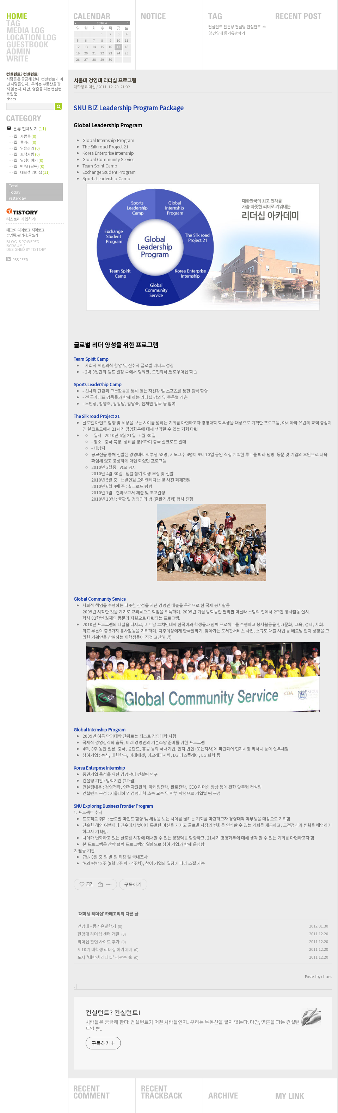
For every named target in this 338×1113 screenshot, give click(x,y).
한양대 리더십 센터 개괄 (98, 934)
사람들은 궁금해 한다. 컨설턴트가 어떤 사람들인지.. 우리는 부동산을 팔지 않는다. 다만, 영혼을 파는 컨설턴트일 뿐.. (193, 1025)
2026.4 (102, 23)
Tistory (38, 249)
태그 (9, 229)
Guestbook (31, 44)
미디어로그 (22, 229)
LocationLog (31, 37)
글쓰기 (33, 235)
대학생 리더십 (85, 86)
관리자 (22, 235)
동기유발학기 (234, 33)
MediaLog (31, 30)
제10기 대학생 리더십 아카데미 (105, 949)
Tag (31, 23)
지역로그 (37, 229)
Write (31, 59)
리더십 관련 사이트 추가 (98, 941)
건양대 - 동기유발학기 (97, 926)
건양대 (218, 33)
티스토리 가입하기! (21, 219)
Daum (17, 245)
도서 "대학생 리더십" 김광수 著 (105, 957)
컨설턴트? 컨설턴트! (22, 74)
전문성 (228, 26)
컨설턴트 (215, 26)
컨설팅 (240, 26)
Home (31, 16)
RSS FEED (20, 259)
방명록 (11, 235)
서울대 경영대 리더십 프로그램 (105, 80)
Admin (31, 51)
